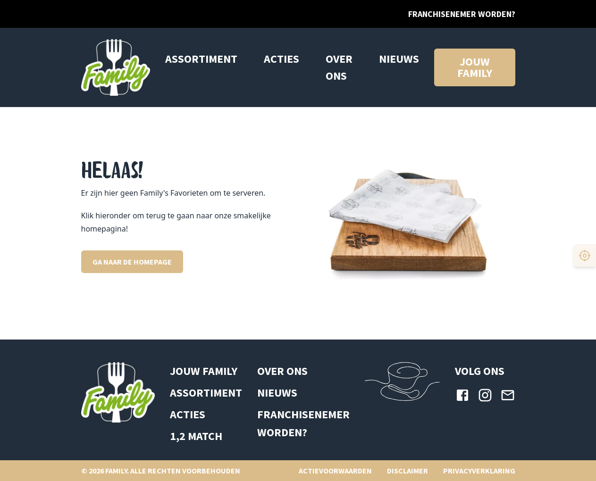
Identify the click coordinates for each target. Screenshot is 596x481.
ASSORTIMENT (206, 392)
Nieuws (399, 58)
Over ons (339, 67)
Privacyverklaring (479, 470)
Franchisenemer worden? (461, 13)
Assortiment (201, 58)
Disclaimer (407, 470)
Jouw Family (203, 371)
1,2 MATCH (196, 436)
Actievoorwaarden (335, 470)
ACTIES (281, 58)
